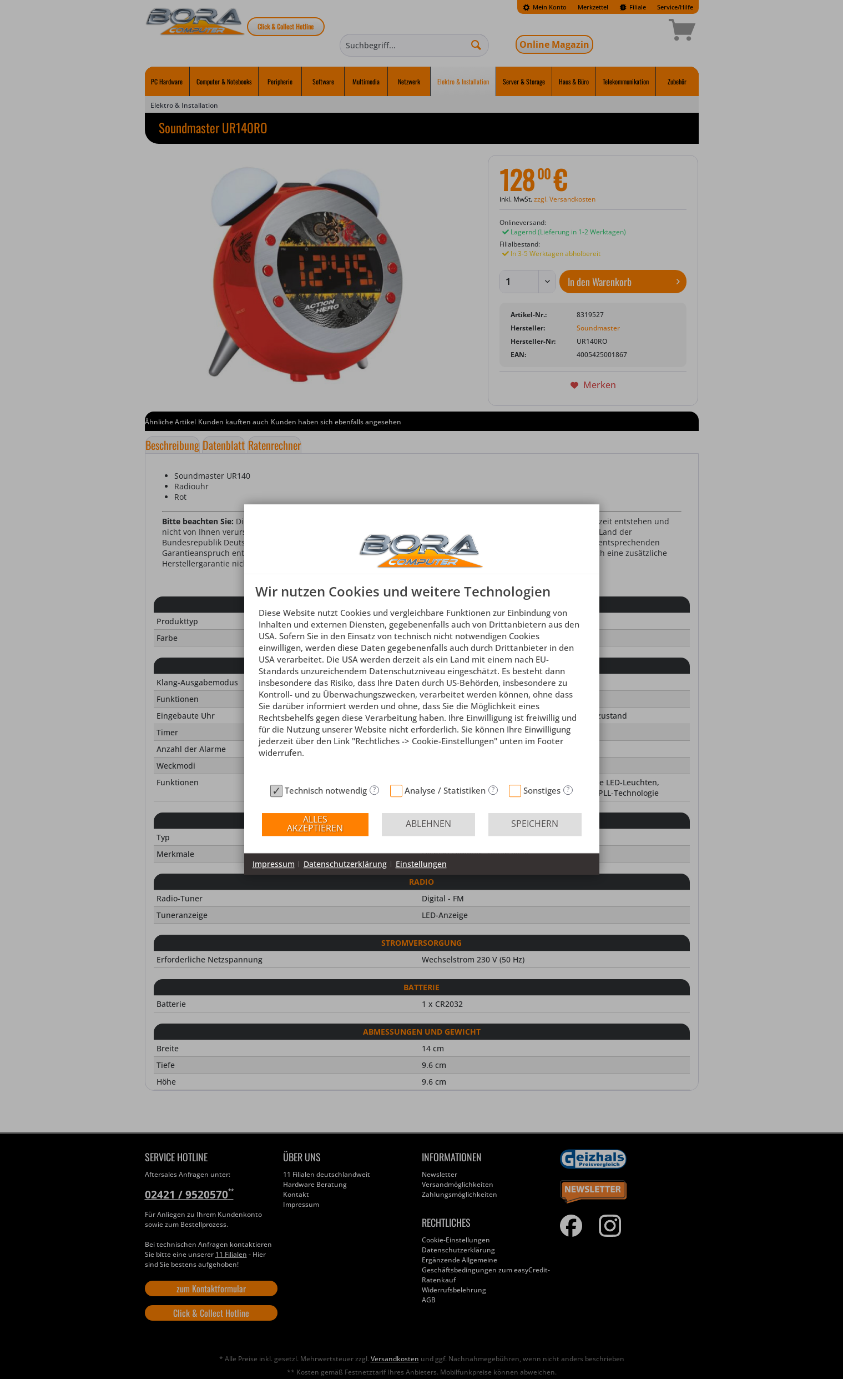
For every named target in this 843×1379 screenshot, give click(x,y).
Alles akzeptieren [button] (315, 823)
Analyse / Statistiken (445, 790)
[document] (421, 682)
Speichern (534, 824)
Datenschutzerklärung (345, 864)
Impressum (274, 864)
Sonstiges (542, 790)
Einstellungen (421, 864)
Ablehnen (428, 824)
